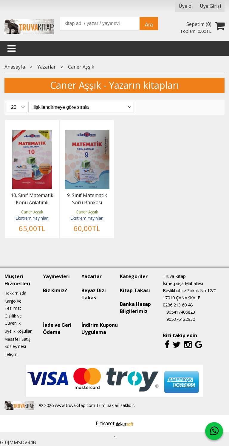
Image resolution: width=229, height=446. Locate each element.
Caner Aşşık (32, 212)
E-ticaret (105, 423)
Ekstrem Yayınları (32, 218)
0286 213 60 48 (178, 305)
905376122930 (180, 319)
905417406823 (180, 312)
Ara (149, 25)
